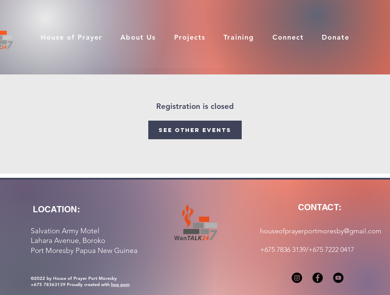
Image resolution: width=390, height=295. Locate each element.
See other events (195, 129)
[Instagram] (297, 278)
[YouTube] (338, 278)
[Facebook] (317, 278)
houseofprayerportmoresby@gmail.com (320, 231)
